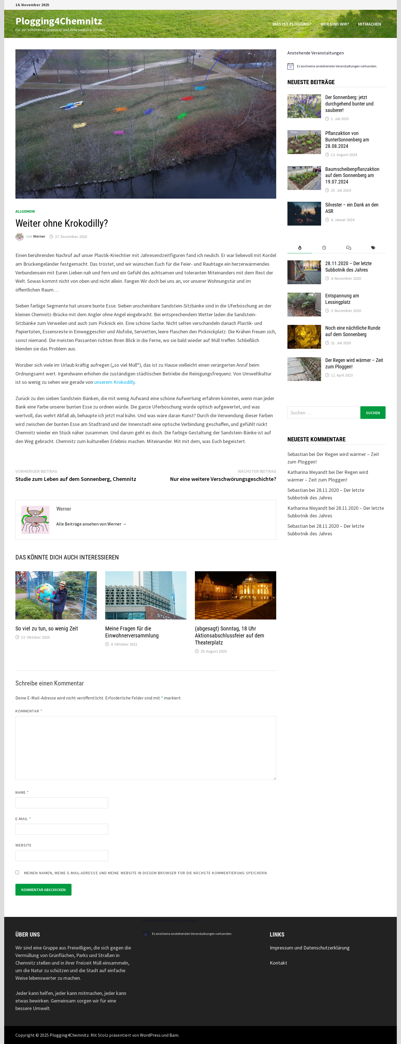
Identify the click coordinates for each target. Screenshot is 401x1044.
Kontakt (278, 963)
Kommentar (28, 710)
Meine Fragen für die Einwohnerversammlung (132, 632)
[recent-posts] (324, 247)
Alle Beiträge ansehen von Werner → (91, 524)
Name (22, 792)
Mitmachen (369, 24)
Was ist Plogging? (292, 24)
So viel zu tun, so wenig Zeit (46, 628)
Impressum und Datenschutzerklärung (310, 947)
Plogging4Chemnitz (58, 21)
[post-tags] (373, 247)
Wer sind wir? (335, 24)
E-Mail (23, 818)
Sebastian (297, 454)
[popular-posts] (299, 247)
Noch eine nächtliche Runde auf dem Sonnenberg (352, 331)
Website (23, 845)
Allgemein (25, 211)
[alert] (336, 66)
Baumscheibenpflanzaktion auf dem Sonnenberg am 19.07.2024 (352, 175)
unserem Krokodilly (114, 382)
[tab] (299, 247)
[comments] (349, 247)
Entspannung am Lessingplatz (342, 299)
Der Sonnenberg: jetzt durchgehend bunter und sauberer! (349, 103)
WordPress (150, 1035)
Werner (39, 236)
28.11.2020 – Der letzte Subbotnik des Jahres (348, 266)
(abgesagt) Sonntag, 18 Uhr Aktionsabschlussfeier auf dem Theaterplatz (229, 635)
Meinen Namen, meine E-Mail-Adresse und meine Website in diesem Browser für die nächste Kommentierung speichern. (146, 872)
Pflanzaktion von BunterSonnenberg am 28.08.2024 (347, 139)
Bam (173, 1035)
